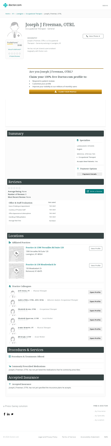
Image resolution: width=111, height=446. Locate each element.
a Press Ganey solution (15, 406)
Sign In (105, 5)
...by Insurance (100, 411)
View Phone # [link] (93, 36)
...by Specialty (99, 415)
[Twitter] (12, 414)
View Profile (95, 248)
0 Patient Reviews (14, 56)
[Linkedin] (8, 414)
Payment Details (90, 174)
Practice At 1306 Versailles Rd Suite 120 (45, 247)
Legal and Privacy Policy (47, 437)
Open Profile (95, 292)
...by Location (99, 420)
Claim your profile (65, 92)
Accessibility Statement (90, 437)
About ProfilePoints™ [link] (14, 49)
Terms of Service (69, 437)
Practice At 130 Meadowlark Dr (41, 264)
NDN (106, 437)
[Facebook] (4, 414)
